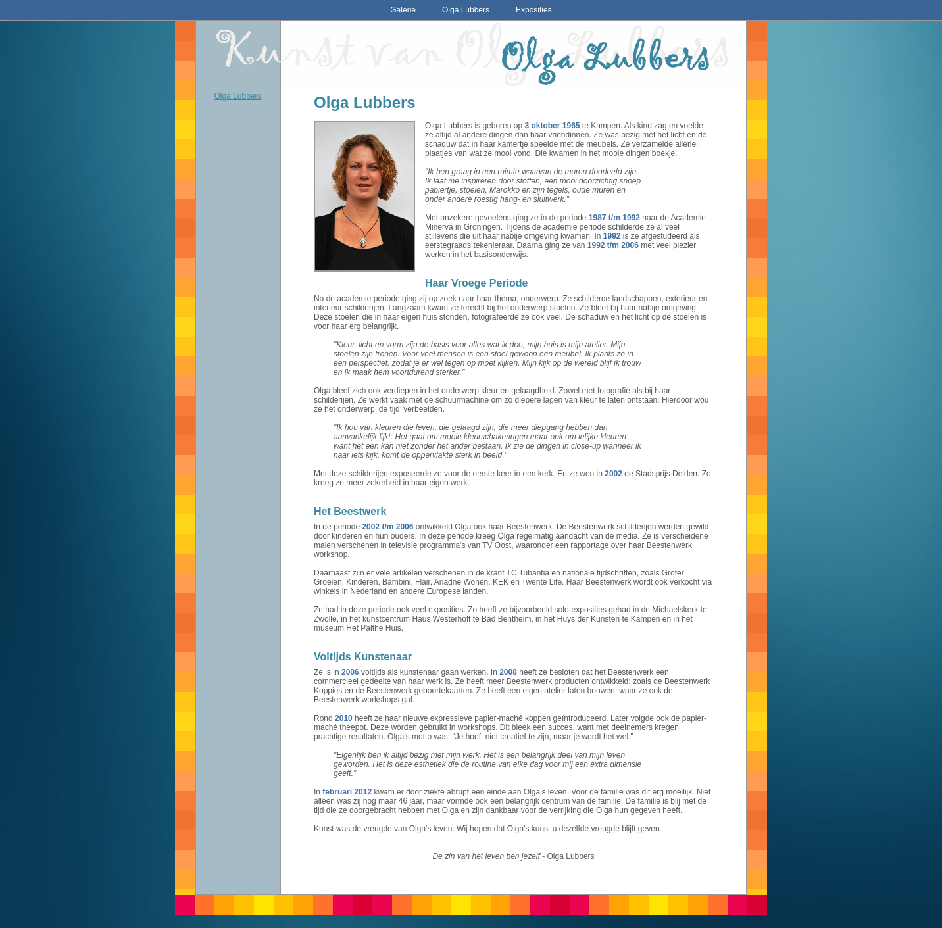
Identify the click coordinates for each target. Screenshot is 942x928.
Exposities (534, 9)
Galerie (403, 9)
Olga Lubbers (465, 9)
